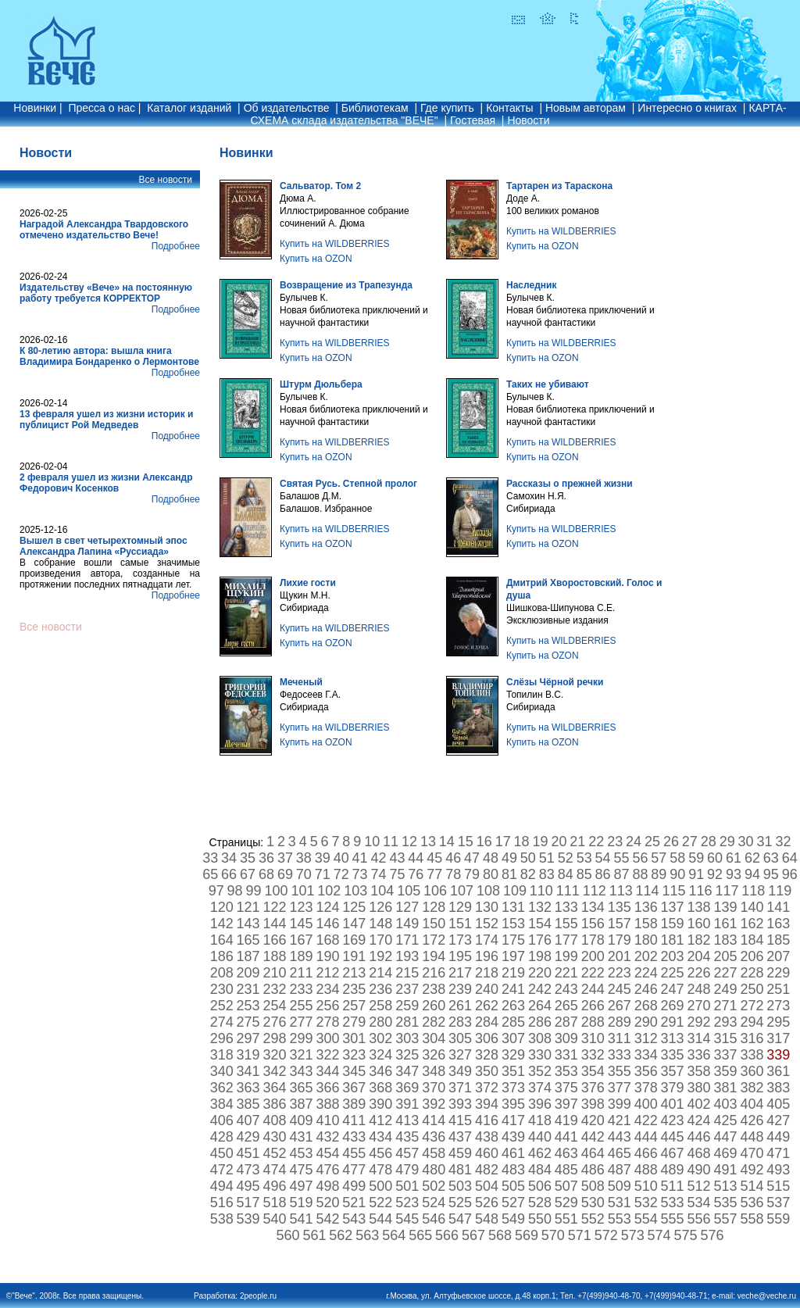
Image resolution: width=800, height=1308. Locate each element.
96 (790, 874)
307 (513, 1038)
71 (322, 874)
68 (266, 874)
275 (248, 1022)
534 (699, 1202)
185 (778, 940)
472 (222, 1170)
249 (725, 989)
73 (360, 874)
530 (593, 1202)
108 (488, 891)
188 (275, 956)
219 (513, 973)
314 (699, 1038)
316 (751, 1038)
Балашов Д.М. (310, 496)
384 (222, 1104)
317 (778, 1038)
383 (778, 1087)
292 (699, 1022)
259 (407, 1005)
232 (275, 989)
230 (222, 989)
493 (778, 1170)
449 (778, 1137)
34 (229, 858)
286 (540, 1022)
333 (619, 1055)
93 (733, 874)
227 (725, 973)
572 (606, 1235)
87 (621, 874)
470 (751, 1153)
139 (725, 907)
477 (354, 1170)
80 (490, 874)
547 (460, 1219)
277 (300, 1022)
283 (460, 1022)
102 (329, 891)
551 (566, 1219)
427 (778, 1120)
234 (327, 989)
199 (566, 956)
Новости (528, 120)
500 (380, 1186)
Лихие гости (308, 582)
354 (593, 1071)
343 (300, 1071)
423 (672, 1120)
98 (235, 891)
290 (646, 1022)
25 (652, 841)
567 (473, 1235)
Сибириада (530, 508)
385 (248, 1104)
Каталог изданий (189, 108)
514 (751, 1186)
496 (275, 1186)
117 (726, 891)
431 (300, 1137)
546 (433, 1219)
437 (460, 1137)
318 (222, 1055)
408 (275, 1120)
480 (433, 1170)
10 (372, 841)
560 (287, 1235)
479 (407, 1170)
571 (579, 1235)
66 (229, 874)
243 (566, 989)
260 (433, 1005)
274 (222, 1022)
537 (778, 1202)
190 (327, 956)
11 (390, 841)
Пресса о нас (101, 108)
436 (433, 1137)
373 (513, 1087)
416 (486, 1120)
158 (646, 923)
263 (513, 1005)
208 (222, 973)
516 (222, 1202)
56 (640, 858)
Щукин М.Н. (305, 595)
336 (699, 1055)
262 (486, 1005)
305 (460, 1038)
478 (380, 1170)
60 (715, 858)
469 (725, 1153)
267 (619, 1005)
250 (751, 989)
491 (725, 1170)
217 (460, 973)
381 (725, 1087)
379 (672, 1087)
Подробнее (176, 246)
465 (619, 1153)
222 (593, 973)
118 (753, 891)
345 (354, 1071)
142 (222, 923)
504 (486, 1186)
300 (327, 1038)
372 (486, 1087)
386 (275, 1104)
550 (540, 1219)
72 (341, 874)
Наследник (531, 285)
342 (275, 1071)
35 (247, 858)
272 (751, 1005)
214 (380, 973)
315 (725, 1038)
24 (633, 841)
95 (771, 874)
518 (275, 1202)
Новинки (34, 108)
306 (486, 1038)
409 (300, 1120)
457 (407, 1153)
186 (222, 956)
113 (621, 891)
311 (619, 1038)
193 (407, 956)
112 (594, 891)
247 (672, 989)
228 (751, 973)
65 (210, 874)
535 (725, 1202)
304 (433, 1038)
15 (465, 841)
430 (275, 1137)
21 (577, 841)
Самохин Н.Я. (536, 496)
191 (354, 956)
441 (566, 1137)
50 (528, 858)
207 (778, 956)
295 (778, 1022)
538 (222, 1219)
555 (672, 1219)
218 (486, 973)
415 (460, 1120)
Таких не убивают (547, 384)
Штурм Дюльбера (321, 384)
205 (725, 956)
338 (751, 1055)
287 (566, 1022)
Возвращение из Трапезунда (346, 285)
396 (540, 1104)
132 (540, 907)
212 (327, 973)
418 (540, 1120)
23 (615, 841)
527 (513, 1202)
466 (646, 1153)
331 (566, 1055)
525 (460, 1202)
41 (360, 858)
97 (216, 891)
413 (407, 1120)
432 (327, 1137)
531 (619, 1202)
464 (593, 1153)
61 (733, 858)
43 (397, 858)
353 (566, 1071)
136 (646, 907)
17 (503, 841)
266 (593, 1005)
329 (513, 1055)
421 (619, 1120)
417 (513, 1120)
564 (393, 1235)
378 (646, 1087)
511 (672, 1186)
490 (699, 1170)
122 (275, 907)
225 (672, 973)
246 (646, 989)
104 (382, 891)
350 (486, 1071)
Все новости (165, 179)
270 (699, 1005)
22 (596, 841)
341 (248, 1071)
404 (751, 1104)
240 (486, 989)
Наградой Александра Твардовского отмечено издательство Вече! (104, 230)
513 (725, 1186)
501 (407, 1186)
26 (671, 841)
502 (433, 1186)
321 (300, 1055)
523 (407, 1202)
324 (380, 1055)
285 (513, 1022)
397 (566, 1104)
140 (751, 907)
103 (355, 891)
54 (603, 858)
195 (460, 956)
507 (566, 1186)
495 (248, 1186)
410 (327, 1120)
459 (460, 1153)
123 (300, 907)
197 (513, 956)
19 (540, 841)
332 (593, 1055)
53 (584, 858)
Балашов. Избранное (326, 508)
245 (619, 989)
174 (486, 940)
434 (380, 1137)
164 (222, 940)
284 (486, 1022)
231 (248, 989)
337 (725, 1055)
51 (547, 858)
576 (711, 1235)
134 (593, 907)
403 (725, 1104)
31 (765, 841)
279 (354, 1022)
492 (751, 1170)
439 (513, 1137)
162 (751, 923)
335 (672, 1055)
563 (367, 1235)
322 (327, 1055)
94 (752, 874)
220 (540, 973)
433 (354, 1137)
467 (672, 1153)
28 (708, 841)
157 (619, 923)
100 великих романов (552, 210)
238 (433, 989)
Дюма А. (298, 198)
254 (275, 1005)
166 (275, 940)
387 (300, 1104)
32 (783, 841)
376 (593, 1087)
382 (751, 1087)
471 (778, 1153)
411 (354, 1120)
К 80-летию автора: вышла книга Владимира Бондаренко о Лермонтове (109, 356)
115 (674, 891)
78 (453, 874)
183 (725, 940)
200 (593, 956)
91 (696, 874)
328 (486, 1055)
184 (751, 940)
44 (415, 858)
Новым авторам (585, 108)
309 (566, 1038)
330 (540, 1055)
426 (751, 1120)
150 (433, 923)
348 (433, 1071)
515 (778, 1186)
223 (619, 973)
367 (354, 1087)
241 (513, 989)
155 (566, 923)
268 (646, 1005)
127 (407, 907)
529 (566, 1202)
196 (486, 956)
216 (433, 973)
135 (619, 907)
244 (593, 989)
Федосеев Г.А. (310, 694)
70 (304, 874)
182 (699, 940)
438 (486, 1137)
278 (327, 1022)
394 (486, 1104)
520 (327, 1202)
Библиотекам (375, 108)
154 (540, 923)
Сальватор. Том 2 (320, 185)
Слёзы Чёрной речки (554, 682)
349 (460, 1071)
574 (659, 1235)
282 (433, 1022)
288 (593, 1022)
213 (354, 973)
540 (275, 1219)
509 (619, 1186)
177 (566, 940)
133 (566, 907)
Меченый (301, 682)
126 (380, 907)
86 (603, 874)
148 (380, 923)
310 (593, 1038)
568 (500, 1235)
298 (275, 1038)
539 (248, 1219)
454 (327, 1153)
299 (300, 1038)
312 (646, 1038)
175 (513, 940)
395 (513, 1104)
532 (646, 1202)
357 (672, 1071)
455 (354, 1153)
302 (380, 1038)
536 (751, 1202)
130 (486, 907)
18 (522, 841)
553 (619, 1219)
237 (407, 989)
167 (300, 940)
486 (593, 1170)
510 (646, 1186)
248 (699, 989)
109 (515, 891)
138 (699, 907)
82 (528, 874)
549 (513, 1219)
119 (779, 891)
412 (380, 1120)
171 (407, 940)
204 (699, 956)
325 (407, 1055)
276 (275, 1022)
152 (486, 923)
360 (751, 1071)
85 (584, 874)
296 (222, 1038)
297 (248, 1038)
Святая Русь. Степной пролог (348, 483)
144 (275, 923)
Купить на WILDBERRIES (335, 243)
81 (509, 874)
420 (593, 1120)
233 (300, 989)
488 (646, 1170)
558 (751, 1219)
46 (453, 858)
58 (677, 858)
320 (275, 1055)
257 (354, 1005)
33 (210, 858)
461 (513, 1153)
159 (672, 923)
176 (540, 940)
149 (407, 923)
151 (460, 923)
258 (380, 1005)
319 (248, 1055)
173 (460, 940)
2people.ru (258, 1296)
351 (513, 1071)
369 (407, 1087)
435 (407, 1137)
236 (380, 989)
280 (380, 1022)
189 (300, 956)
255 (300, 1005)
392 (433, 1104)
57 (658, 858)
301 (354, 1038)
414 (433, 1120)
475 (300, 1170)
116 (700, 891)
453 (300, 1153)
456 (380, 1153)
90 (677, 874)
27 (690, 841)
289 (619, 1022)
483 (513, 1170)
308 (540, 1038)
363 (248, 1087)
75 (397, 874)
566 (447, 1235)
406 (222, 1120)
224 (646, 973)
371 (460, 1087)
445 (672, 1137)
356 (646, 1071)
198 (540, 956)
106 (435, 891)
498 (327, 1186)
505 (513, 1186)
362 (222, 1087)
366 (327, 1087)
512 (699, 1186)
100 (276, 891)
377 (619, 1087)
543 (354, 1219)
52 (565, 858)
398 (593, 1104)
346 (380, 1071)
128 (433, 907)
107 (461, 891)
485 (566, 1170)
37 (285, 858)
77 (434, 874)
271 (725, 1005)
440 (540, 1137)
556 (699, 1219)
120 (222, 907)
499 (354, 1186)
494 (222, 1186)
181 (672, 940)
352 (540, 1071)
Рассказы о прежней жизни (569, 483)
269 (672, 1005)
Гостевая (472, 120)
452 (275, 1153)
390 (380, 1104)
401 (672, 1104)
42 (378, 858)
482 (486, 1170)
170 (380, 940)
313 (672, 1038)
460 (486, 1153)
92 (715, 874)
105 (408, 891)
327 (460, 1055)
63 (771, 858)
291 (672, 1022)
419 (566, 1120)
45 (434, 858)
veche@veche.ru (767, 1296)
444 (646, 1137)
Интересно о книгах (687, 108)
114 (647, 891)
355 (619, 1071)
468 (699, 1153)
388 (327, 1104)
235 (354, 989)
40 (341, 858)
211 (300, 973)
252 (222, 1005)
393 (460, 1104)
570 (553, 1235)
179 (619, 940)
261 (460, 1005)
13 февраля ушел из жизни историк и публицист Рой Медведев (106, 420)
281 (407, 1022)
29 (727, 841)
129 (460, 907)
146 (327, 923)
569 (526, 1235)
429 (248, 1137)
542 (327, 1219)
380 (699, 1087)
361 (778, 1071)
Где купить (447, 108)
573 (633, 1235)
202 (646, 956)
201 (619, 956)
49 (509, 858)
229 (778, 973)
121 (248, 907)
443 (619, 1137)
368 (380, 1087)
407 (248, 1120)
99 (254, 891)
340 (222, 1071)
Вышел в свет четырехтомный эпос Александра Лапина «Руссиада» (104, 546)
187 (248, 956)
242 (540, 989)
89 (658, 874)
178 (593, 940)
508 (593, 1186)
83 (547, 874)
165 (248, 940)
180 (646, 940)
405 (778, 1104)
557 (725, 1219)
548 (486, 1219)
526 (486, 1202)
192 (380, 956)
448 (751, 1137)
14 (447, 841)
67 (247, 874)
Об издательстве (287, 108)
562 (340, 1235)
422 (646, 1120)
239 (460, 989)
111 (568, 891)
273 (778, 1005)
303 (407, 1038)
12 (409, 841)
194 (433, 956)
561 (314, 1235)
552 (593, 1219)
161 (725, 923)
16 (484, 841)
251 (778, 989)
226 (699, 973)
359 (725, 1071)
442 (593, 1137)
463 (566, 1153)
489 (672, 1170)
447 (725, 1137)
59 (696, 858)
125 (354, 907)
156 (593, 923)
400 (646, 1104)
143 (248, 923)
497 (300, 1186)
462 (540, 1153)
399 (619, 1104)
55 (621, 858)
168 (327, 940)
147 (354, 923)
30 (746, 841)
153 (513, 923)
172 (433, 940)
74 (378, 874)
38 (304, 858)
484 (540, 1170)
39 (322, 858)
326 (433, 1055)
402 (699, 1104)
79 (472, 874)
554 (646, 1219)
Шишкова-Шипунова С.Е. (560, 607)
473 (248, 1170)
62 (752, 858)
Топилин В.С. (534, 694)
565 (420, 1235)
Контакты (509, 108)
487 (619, 1170)
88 (640, 874)
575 (686, 1235)
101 (302, 891)
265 (566, 1005)
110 (541, 891)
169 (354, 940)
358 (699, 1071)
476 (327, 1170)
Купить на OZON (316, 258)
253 (248, 1005)
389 (354, 1104)
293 (725, 1022)
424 (699, 1120)
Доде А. (523, 198)
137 (672, 907)
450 (222, 1153)
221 (566, 973)
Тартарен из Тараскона (559, 185)
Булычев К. (304, 297)
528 (540, 1202)
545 (407, 1219)
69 (285, 874)
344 (327, 1071)
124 (327, 907)
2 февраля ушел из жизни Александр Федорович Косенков (106, 483)
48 (490, 858)
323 (354, 1055)
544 (380, 1219)
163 (778, 923)
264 (540, 1005)
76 (415, 874)
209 (248, 973)
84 (565, 874)
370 (433, 1087)
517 (248, 1202)
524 (433, 1202)
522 (380, 1202)
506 (540, 1186)
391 (407, 1104)
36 (266, 858)
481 (460, 1170)
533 (672, 1202)
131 (513, 907)
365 (300, 1087)
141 (778, 907)
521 (354, 1202)
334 (646, 1055)
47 (472, 858)
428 (222, 1137)
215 (407, 973)
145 (300, 923)
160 (699, 923)
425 (725, 1120)
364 (275, 1087)
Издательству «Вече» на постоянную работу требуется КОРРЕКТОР (106, 293)
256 (327, 1005)
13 (428, 841)
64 (790, 858)
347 (407, 1071)
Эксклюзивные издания (557, 620)
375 (566, 1087)
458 (433, 1153)
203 (672, 956)
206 (751, 956)
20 (558, 841)
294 (751, 1022)
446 (699, 1137)
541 (300, 1219)
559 (778, 1219)
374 (540, 1087)
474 (275, 1170)
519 (300, 1202)
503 (460, 1186)
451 (248, 1153)
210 (275, 973)
